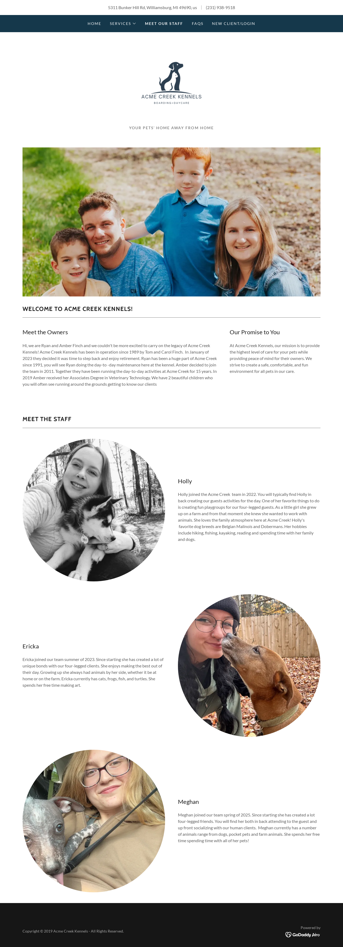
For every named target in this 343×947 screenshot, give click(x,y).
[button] (123, 23)
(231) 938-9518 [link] (220, 7)
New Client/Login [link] (233, 23)
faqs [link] (197, 23)
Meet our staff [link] (164, 23)
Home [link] (94, 23)
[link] (171, 80)
